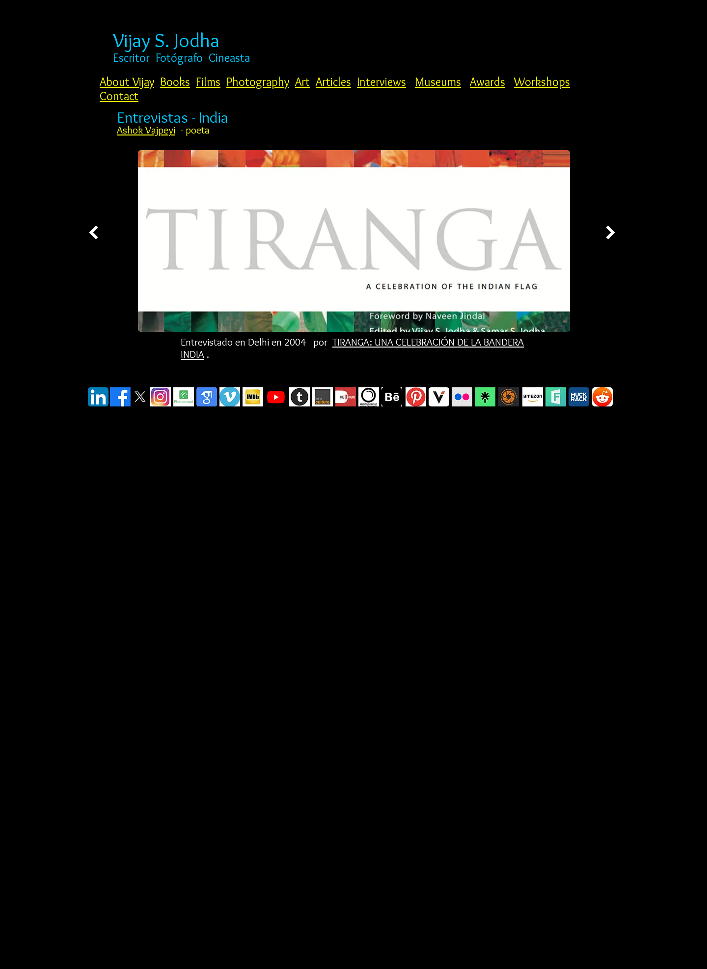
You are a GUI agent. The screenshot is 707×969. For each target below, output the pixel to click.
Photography (257, 82)
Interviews (381, 82)
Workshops (542, 82)
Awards (487, 82)
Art (302, 82)
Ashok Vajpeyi (146, 130)
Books (175, 82)
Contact (119, 96)
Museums (438, 82)
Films (208, 82)
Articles (333, 82)
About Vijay (127, 82)
